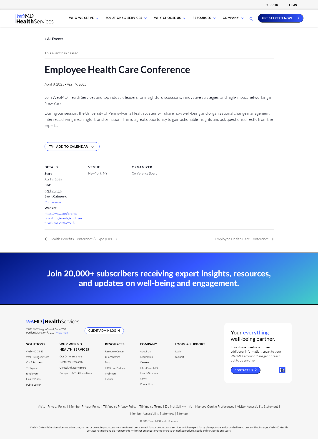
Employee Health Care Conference (242, 244)
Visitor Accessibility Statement (257, 412)
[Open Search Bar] (251, 22)
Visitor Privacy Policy (52, 412)
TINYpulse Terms (150, 412)
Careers (144, 368)
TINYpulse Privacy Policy (119, 412)
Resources (202, 21)
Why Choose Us (169, 21)
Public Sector (33, 390)
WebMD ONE (34, 357)
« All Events (54, 44)
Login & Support (190, 350)
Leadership (146, 362)
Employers (32, 379)
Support (273, 5)
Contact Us (146, 390)
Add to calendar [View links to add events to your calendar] (72, 152)
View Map (62, 338)
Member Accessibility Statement (152, 419)
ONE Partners (34, 368)
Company (231, 21)
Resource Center (114, 357)
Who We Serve (85, 21)
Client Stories (112, 362)
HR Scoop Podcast (115, 374)
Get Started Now (277, 21)
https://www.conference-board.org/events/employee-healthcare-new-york (63, 223)
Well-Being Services (37, 362)
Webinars (110, 379)
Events (109, 385)
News (143, 384)
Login (292, 5)
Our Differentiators (71, 362)
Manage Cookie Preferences (214, 412)
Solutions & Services (126, 21)
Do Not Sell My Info (178, 412)
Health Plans (33, 385)
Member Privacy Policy (84, 412)
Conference (53, 208)
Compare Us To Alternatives (76, 379)
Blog (107, 368)
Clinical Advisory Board (73, 373)
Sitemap (182, 419)
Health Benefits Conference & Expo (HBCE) (83, 244)
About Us (145, 357)
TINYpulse (32, 374)
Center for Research (71, 367)
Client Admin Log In (104, 336)
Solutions (35, 350)
